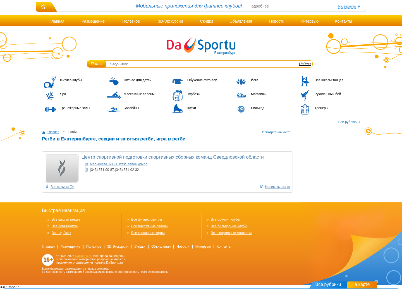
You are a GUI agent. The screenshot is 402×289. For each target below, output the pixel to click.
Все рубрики (328, 284)
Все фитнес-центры (146, 219)
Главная (57, 21)
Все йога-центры (65, 226)
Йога (254, 80)
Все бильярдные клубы (229, 226)
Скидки (206, 21)
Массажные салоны (139, 94)
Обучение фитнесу (202, 80)
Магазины (258, 94)
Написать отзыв (277, 187)
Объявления (240, 21)
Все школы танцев (329, 80)
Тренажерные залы (75, 108)
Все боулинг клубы (225, 219)
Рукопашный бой (328, 94)
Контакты (343, 21)
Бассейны (131, 108)
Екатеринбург (225, 53)
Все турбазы (61, 233)
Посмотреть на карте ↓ (276, 132)
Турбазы (193, 94)
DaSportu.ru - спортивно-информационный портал (201, 45)
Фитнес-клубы (71, 80)
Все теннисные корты (148, 233)
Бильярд (257, 108)
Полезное (131, 21)
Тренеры (321, 108)
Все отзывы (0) (62, 187)
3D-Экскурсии (170, 21)
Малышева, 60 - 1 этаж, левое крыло (118, 164)
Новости (276, 21)
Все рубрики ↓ (349, 122)
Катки (191, 108)
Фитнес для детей (138, 80)
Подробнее (259, 6)
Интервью (309, 21)
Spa (63, 94)
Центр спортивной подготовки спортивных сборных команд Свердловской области (173, 157)
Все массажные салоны (149, 226)
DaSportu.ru (83, 255)
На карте (360, 284)
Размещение (93, 21)
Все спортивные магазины (231, 233)
